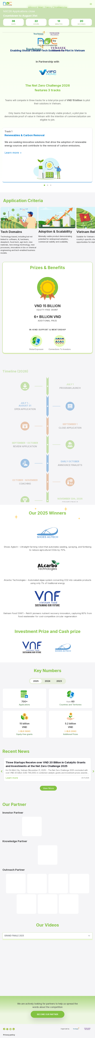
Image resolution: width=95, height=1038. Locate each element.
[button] (89, 936)
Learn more (13, 152)
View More (48, 788)
